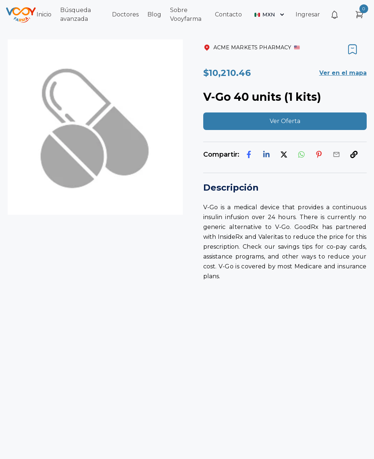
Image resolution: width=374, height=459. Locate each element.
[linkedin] (266, 154)
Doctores (125, 14)
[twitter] (283, 154)
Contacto (228, 14)
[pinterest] (318, 154)
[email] (336, 154)
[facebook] (248, 154)
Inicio (43, 14)
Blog (154, 14)
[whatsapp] (301, 154)
